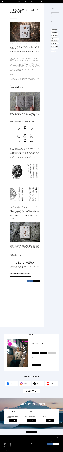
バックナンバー (18, 443)
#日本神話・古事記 (53, 51)
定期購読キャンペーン (53, 441)
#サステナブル (53, 49)
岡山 (51, 16)
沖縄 (44, 1)
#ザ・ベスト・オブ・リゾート (54, 43)
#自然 (57, 48)
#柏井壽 (52, 40)
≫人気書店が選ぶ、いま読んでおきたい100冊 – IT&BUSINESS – (20, 276)
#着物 (52, 48)
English (60, 1)
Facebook (11, 383)
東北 (22, 1)
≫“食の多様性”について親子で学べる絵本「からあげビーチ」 (20, 273)
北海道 (19, 1)
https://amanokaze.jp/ (32, 79)
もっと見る (13, 420)
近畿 (32, 1)
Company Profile (19, 445)
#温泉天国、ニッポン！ (54, 32)
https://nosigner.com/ (19, 70)
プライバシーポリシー (32, 446)
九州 (41, 1)
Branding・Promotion (33, 440)
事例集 (29, 444)
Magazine (18, 440)
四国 (38, 1)
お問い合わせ (30, 445)
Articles (5, 440)
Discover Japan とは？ (31, 443)
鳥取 (51, 21)
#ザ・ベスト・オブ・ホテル (54, 35)
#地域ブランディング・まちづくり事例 (54, 38)
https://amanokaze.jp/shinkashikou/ (15, 255)
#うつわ (55, 48)
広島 (51, 13)
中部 (28, 1)
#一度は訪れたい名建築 (54, 29)
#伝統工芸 (55, 40)
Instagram (25, 383)
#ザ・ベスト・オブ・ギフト (54, 46)
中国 (35, 1)
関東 (25, 1)
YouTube (52, 383)
